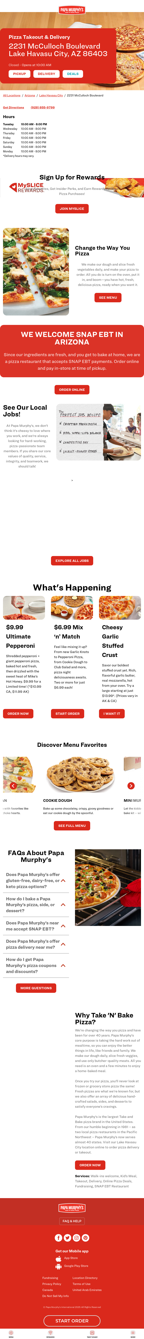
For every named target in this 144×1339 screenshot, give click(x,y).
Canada (47, 1290)
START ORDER (68, 714)
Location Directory (85, 1278)
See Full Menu (72, 826)
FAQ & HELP (72, 1221)
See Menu (108, 297)
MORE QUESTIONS (36, 988)
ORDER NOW (18, 714)
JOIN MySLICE (72, 209)
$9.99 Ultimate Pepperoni (20, 636)
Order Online (72, 390)
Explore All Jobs (72, 561)
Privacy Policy (51, 1284)
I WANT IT (112, 714)
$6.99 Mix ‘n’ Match (68, 631)
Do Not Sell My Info (55, 1296)
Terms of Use (81, 1284)
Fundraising (50, 1278)
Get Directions (13, 107)
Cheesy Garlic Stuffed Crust (113, 640)
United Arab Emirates (87, 1290)
